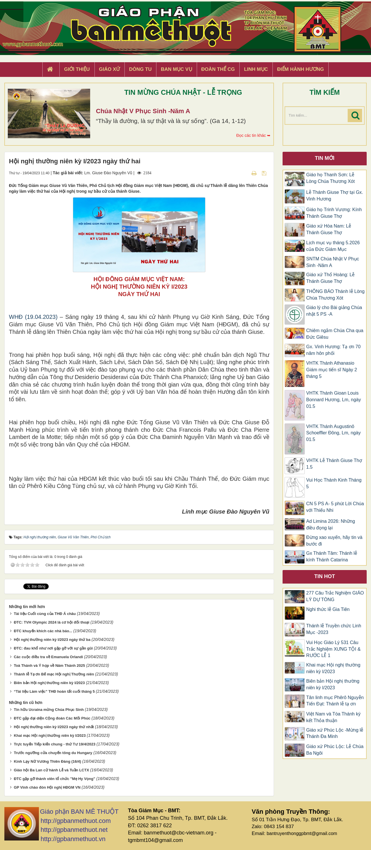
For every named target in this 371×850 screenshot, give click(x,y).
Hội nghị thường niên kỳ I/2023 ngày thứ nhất (54, 727)
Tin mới (324, 158)
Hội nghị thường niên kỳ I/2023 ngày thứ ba (52, 639)
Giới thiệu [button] (77, 69)
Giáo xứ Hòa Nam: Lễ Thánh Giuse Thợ (328, 229)
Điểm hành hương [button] (300, 69)
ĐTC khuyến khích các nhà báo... (43, 631)
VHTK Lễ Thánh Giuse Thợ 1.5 (334, 464)
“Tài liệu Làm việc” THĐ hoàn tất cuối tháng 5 (54, 691)
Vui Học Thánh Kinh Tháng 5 (333, 483)
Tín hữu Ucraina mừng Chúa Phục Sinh (49, 709)
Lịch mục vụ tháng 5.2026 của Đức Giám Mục (333, 246)
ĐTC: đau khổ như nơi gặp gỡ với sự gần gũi (53, 648)
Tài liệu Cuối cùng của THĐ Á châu (45, 614)
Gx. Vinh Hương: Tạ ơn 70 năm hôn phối (333, 350)
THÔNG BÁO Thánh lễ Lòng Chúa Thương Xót (335, 294)
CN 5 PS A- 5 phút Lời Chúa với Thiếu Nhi (335, 507)
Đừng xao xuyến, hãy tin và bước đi (334, 540)
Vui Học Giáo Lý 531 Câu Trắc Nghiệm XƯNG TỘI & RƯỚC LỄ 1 (333, 649)
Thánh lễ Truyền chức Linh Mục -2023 (333, 629)
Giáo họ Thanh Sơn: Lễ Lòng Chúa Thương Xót (330, 178)
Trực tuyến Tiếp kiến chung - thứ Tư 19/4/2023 (54, 744)
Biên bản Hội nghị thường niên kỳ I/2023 (49, 683)
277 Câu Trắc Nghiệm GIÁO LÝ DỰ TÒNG (335, 596)
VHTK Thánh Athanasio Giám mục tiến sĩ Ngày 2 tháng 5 (331, 370)
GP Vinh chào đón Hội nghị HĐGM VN (47, 787)
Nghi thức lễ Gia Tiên (328, 609)
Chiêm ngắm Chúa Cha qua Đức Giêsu (334, 334)
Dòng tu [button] (140, 69)
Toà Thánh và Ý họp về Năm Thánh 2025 (49, 665)
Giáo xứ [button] (109, 69)
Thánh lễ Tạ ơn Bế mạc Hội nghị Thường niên (54, 674)
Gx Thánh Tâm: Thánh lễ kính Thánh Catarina (331, 556)
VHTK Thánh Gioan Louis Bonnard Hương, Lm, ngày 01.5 (333, 400)
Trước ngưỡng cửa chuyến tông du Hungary (53, 753)
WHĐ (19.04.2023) (33, 317)
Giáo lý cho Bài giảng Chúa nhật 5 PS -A (334, 311)
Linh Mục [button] (256, 69)
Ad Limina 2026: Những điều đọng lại (330, 524)
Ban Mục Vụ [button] (176, 69)
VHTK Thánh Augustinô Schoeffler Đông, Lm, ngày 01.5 (333, 433)
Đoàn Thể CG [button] (218, 69)
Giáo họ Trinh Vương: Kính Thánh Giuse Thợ (334, 213)
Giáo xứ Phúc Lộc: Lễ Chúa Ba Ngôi (335, 750)
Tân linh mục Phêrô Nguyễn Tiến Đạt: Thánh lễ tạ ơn (335, 701)
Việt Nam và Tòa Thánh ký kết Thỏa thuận (333, 717)
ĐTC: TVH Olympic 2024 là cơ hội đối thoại (51, 622)
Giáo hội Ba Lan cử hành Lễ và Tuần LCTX (51, 770)
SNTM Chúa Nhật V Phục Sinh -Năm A (332, 262)
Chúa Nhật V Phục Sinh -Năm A (143, 111)
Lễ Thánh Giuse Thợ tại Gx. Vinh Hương (334, 195)
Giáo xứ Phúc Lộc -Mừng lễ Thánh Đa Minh (334, 733)
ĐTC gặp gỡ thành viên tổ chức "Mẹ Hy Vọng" (54, 779)
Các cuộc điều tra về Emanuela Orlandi (48, 657)
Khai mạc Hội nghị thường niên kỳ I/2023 (50, 735)
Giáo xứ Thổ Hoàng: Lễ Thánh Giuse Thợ (330, 278)
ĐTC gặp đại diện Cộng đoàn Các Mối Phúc (52, 718)
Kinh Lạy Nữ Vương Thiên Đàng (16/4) (47, 761)
